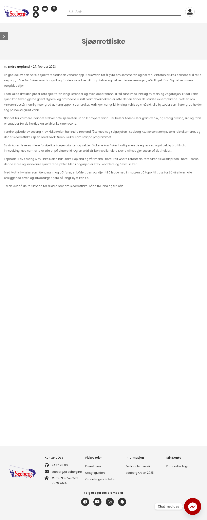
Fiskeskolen (93, 466)
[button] (4, 36)
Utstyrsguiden (95, 473)
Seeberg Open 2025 (140, 473)
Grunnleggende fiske (100, 479)
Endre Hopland (19, 67)
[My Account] (190, 12)
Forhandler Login (177, 466)
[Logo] (16, 12)
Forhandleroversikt (139, 466)
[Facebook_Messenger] (192, 506)
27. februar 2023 (44, 67)
